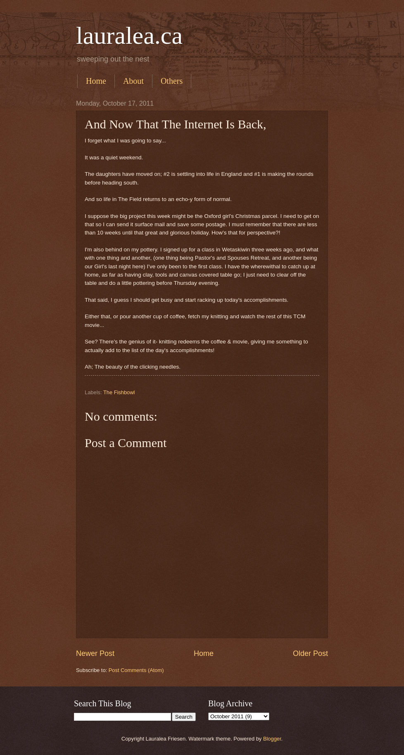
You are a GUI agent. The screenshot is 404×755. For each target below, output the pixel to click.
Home (96, 80)
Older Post (310, 653)
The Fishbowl (119, 392)
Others (172, 80)
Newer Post (95, 653)
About (133, 80)
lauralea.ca (129, 35)
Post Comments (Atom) (136, 670)
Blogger (272, 739)
